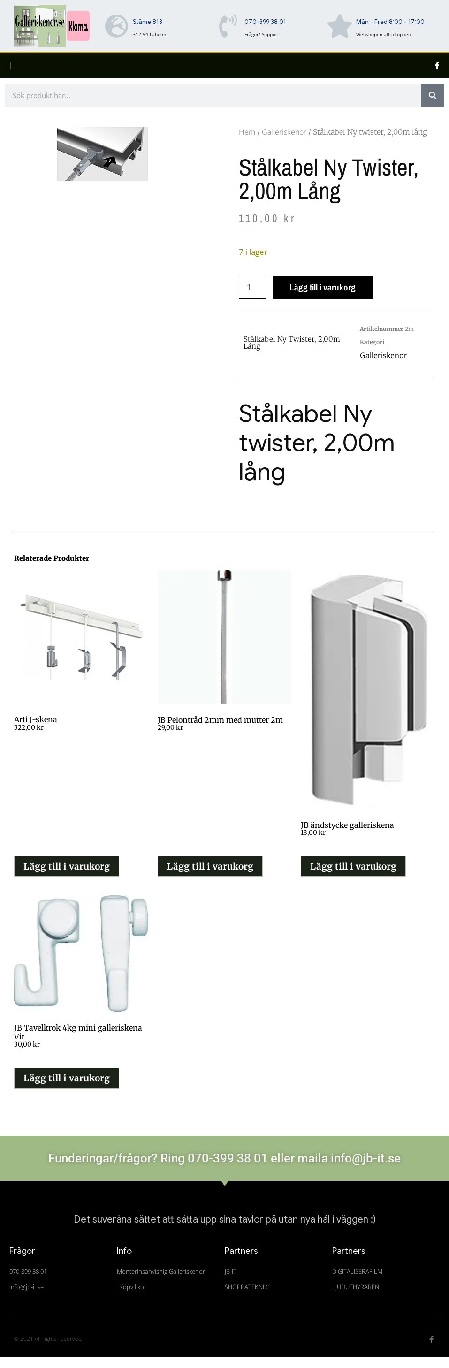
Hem (247, 132)
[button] (9, 65)
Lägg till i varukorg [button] (66, 866)
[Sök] (432, 95)
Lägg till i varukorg (322, 287)
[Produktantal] (252, 287)
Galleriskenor (284, 132)
